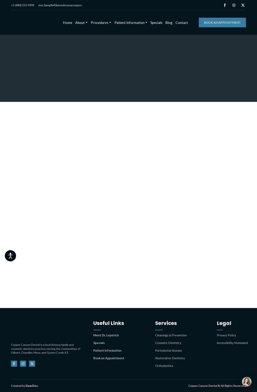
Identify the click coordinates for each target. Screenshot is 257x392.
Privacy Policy (226, 335)
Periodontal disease (168, 350)
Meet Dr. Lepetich (106, 335)
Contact (181, 22)
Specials (156, 22)
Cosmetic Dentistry (168, 343)
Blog (168, 22)
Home (67, 22)
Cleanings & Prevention (171, 335)
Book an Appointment (108, 358)
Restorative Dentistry (170, 358)
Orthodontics (164, 365)
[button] (225, 5)
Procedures (99, 22)
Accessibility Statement (232, 343)
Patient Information (129, 22)
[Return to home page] (32, 22)
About (80, 22)
